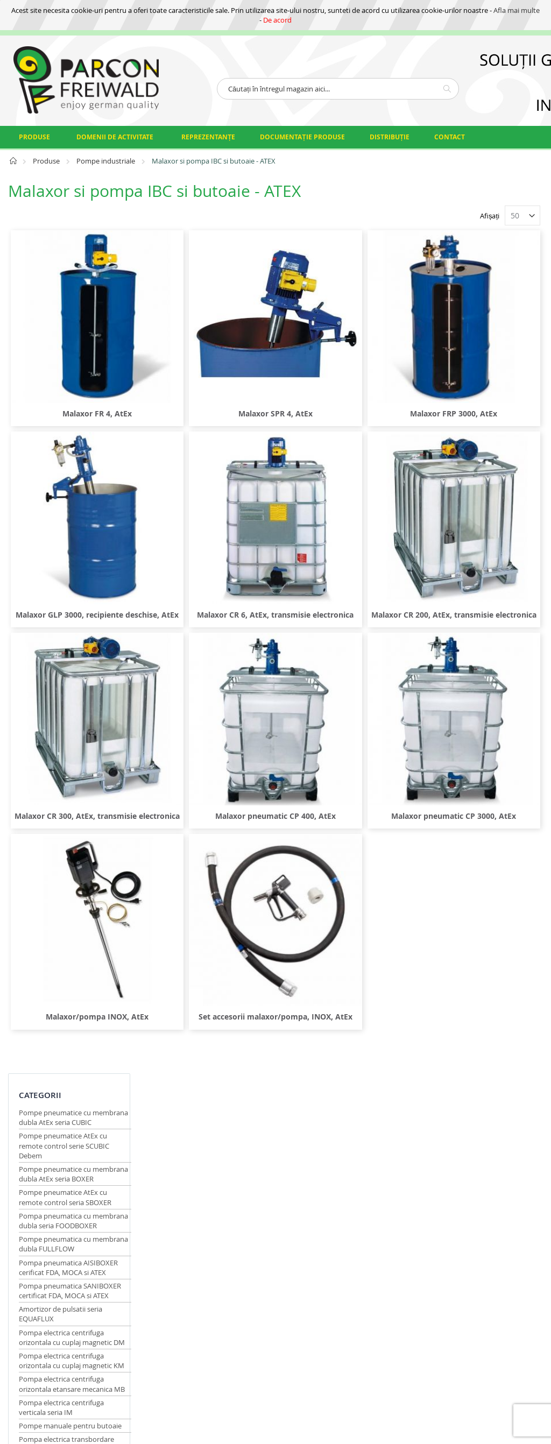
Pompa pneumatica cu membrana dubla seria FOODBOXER (55, 354)
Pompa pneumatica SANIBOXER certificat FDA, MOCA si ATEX (60, 434)
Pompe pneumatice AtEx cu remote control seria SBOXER (65, 326)
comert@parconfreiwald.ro (51, 1065)
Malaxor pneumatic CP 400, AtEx (342, 693)
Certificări (253, 1032)
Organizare (255, 1059)
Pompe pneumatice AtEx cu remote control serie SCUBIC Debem (64, 264)
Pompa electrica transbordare (66, 650)
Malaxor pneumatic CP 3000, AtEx (476, 693)
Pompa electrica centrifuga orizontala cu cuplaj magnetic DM (65, 490)
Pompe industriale (106, 161)
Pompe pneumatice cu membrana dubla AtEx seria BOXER (63, 298)
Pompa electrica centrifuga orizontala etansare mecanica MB (65, 556)
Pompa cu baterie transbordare (69, 664)
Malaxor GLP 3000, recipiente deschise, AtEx (209, 530)
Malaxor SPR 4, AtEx (342, 369)
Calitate (250, 1045)
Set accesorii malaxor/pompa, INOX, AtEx (342, 864)
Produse (47, 161)
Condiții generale (251, 1096)
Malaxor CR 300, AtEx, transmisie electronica (208, 698)
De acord (277, 20)
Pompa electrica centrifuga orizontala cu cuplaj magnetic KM (65, 523)
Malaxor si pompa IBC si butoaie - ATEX (57, 752)
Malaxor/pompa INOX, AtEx (208, 859)
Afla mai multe (516, 10)
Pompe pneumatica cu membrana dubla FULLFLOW (65, 382)
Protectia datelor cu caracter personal (254, 1008)
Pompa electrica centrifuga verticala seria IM (61, 584)
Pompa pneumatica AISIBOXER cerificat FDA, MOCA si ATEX (68, 405)
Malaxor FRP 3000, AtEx (476, 369)
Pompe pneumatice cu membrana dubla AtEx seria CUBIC (63, 231)
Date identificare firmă (264, 1075)
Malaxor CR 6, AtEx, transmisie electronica (342, 530)
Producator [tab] (47, 808)
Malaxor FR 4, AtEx (208, 369)
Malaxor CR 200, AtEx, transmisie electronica (476, 530)
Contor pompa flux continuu (65, 770)
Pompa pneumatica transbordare (50, 682)
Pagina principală (14, 164)
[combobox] (338, 89)
